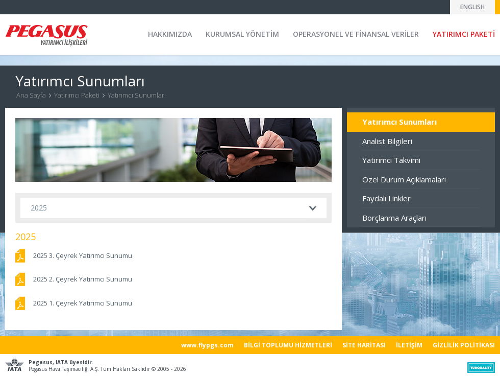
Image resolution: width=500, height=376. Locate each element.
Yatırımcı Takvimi (391, 160)
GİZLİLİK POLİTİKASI (464, 345)
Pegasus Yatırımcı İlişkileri (46, 35)
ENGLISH (472, 7)
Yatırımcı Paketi (76, 95)
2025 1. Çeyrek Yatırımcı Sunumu (82, 303)
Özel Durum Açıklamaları (404, 179)
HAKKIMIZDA (170, 34)
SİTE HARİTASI (364, 345)
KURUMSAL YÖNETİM (242, 34)
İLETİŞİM (409, 345)
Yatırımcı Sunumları (137, 95)
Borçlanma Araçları (394, 218)
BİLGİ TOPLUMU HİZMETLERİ (288, 345)
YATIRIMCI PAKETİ (464, 34)
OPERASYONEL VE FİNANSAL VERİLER (356, 34)
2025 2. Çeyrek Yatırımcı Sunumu (82, 279)
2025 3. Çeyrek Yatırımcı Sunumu (82, 255)
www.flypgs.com (207, 345)
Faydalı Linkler (386, 198)
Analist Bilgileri (387, 141)
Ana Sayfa (31, 95)
